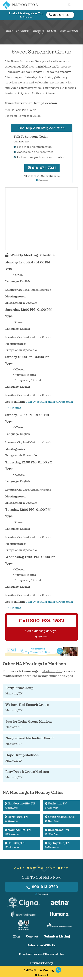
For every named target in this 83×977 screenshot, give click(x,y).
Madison (51, 30)
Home (9, 30)
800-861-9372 (60, 15)
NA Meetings (22, 30)
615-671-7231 (42, 168)
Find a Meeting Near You (26, 13)
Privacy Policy (41, 963)
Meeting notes (15, 296)
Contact (32, 936)
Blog (16, 936)
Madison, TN (52, 671)
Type (9, 269)
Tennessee (38, 30)
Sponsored (41, 975)
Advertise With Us (41, 945)
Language (12, 281)
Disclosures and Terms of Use (41, 954)
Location (10, 290)
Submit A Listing (57, 936)
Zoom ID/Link (15, 402)
